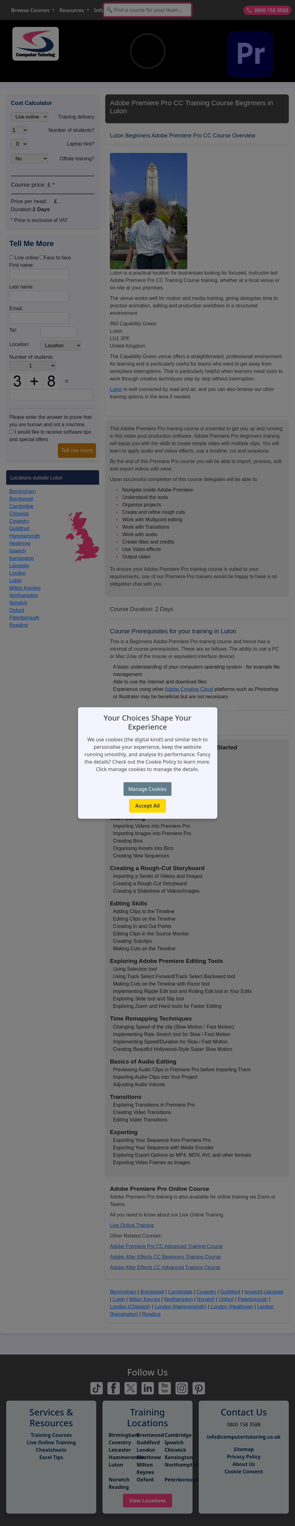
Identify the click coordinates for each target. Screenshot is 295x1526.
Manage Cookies (147, 789)
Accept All (147, 805)
